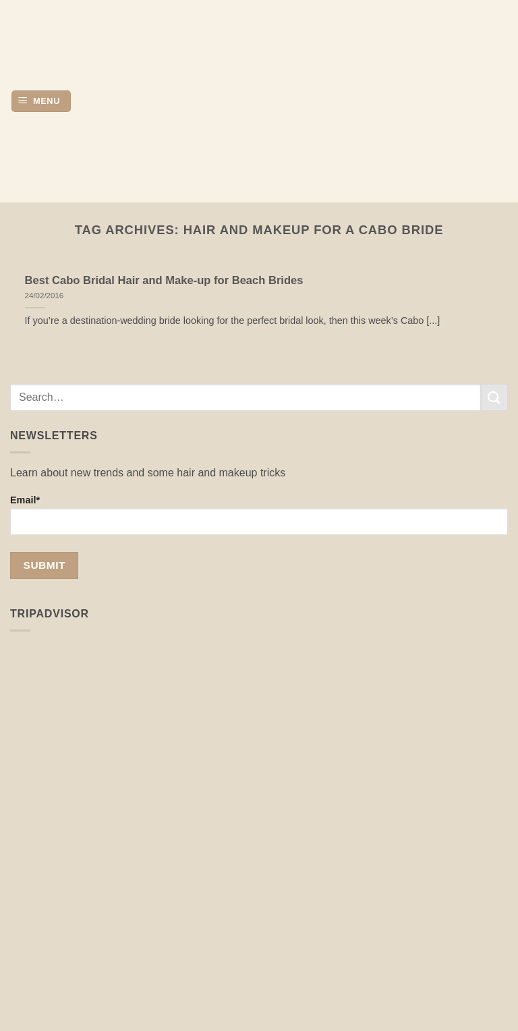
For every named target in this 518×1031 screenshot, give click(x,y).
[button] (41, 101)
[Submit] (494, 397)
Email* (259, 515)
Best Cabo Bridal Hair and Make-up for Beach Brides (164, 280)
